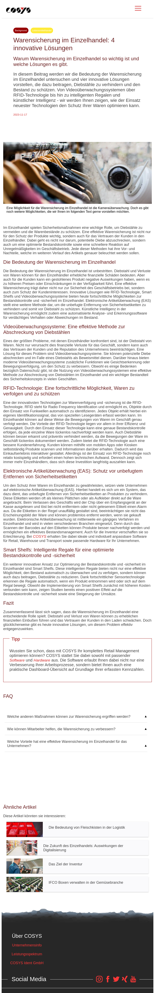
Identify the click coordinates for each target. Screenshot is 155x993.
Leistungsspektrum (27, 954)
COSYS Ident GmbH (27, 963)
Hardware (42, 660)
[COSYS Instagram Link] (99, 981)
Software (17, 660)
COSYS (39, 536)
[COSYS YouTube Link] (133, 981)
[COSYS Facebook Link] (108, 981)
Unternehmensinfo (27, 945)
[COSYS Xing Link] (124, 981)
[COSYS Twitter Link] (116, 981)
